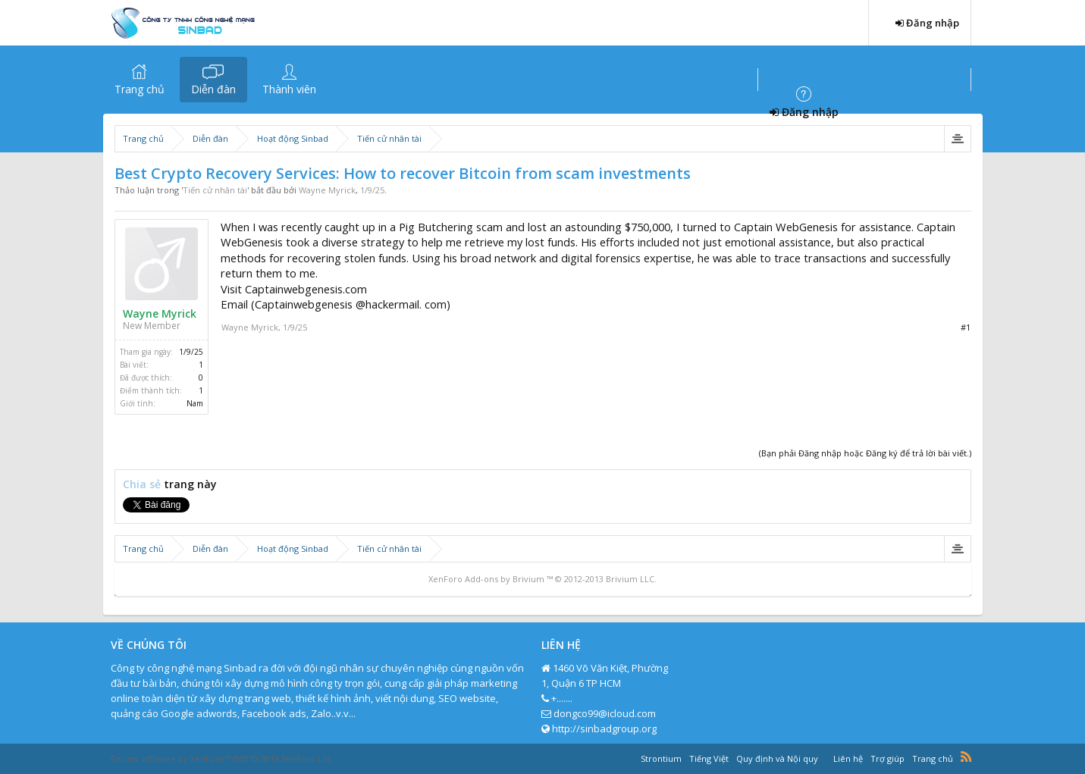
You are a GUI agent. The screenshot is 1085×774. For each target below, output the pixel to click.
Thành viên (289, 89)
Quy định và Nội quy (777, 758)
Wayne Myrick (327, 190)
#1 (966, 327)
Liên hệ (848, 758)
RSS (966, 756)
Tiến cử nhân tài (215, 190)
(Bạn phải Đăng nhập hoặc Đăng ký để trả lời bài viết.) (865, 453)
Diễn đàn (213, 89)
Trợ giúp (887, 758)
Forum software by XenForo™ (222, 758)
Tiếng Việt (709, 758)
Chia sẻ (143, 484)
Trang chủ (139, 89)
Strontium (661, 758)
